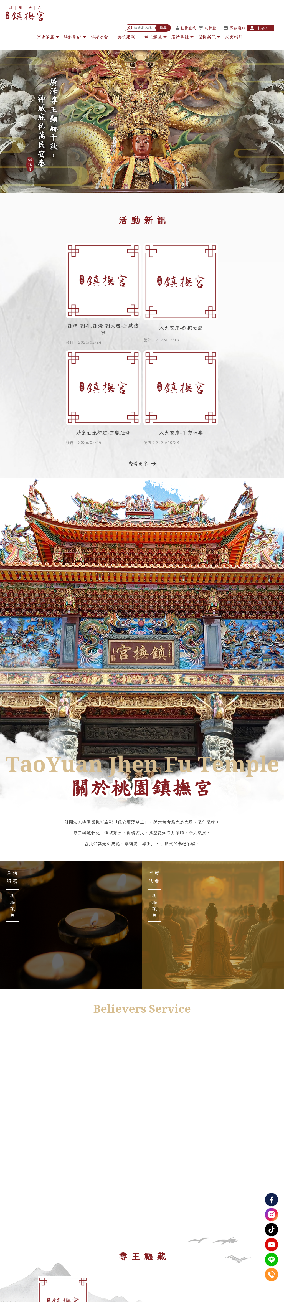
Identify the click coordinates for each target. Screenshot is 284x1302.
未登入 (262, 28)
